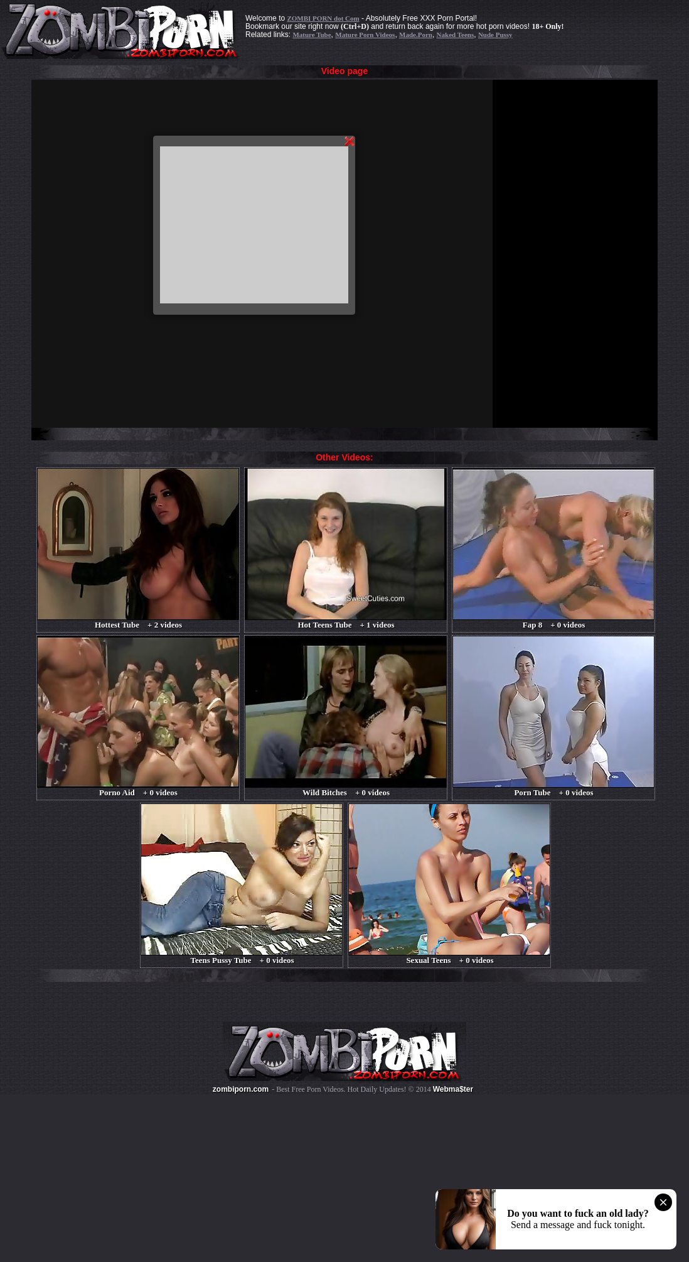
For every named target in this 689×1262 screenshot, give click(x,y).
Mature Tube (311, 34)
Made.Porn (415, 34)
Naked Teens (455, 34)
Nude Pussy (495, 34)
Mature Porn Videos (365, 34)
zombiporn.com (241, 1089)
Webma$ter (453, 1089)
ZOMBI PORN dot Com (323, 18)
